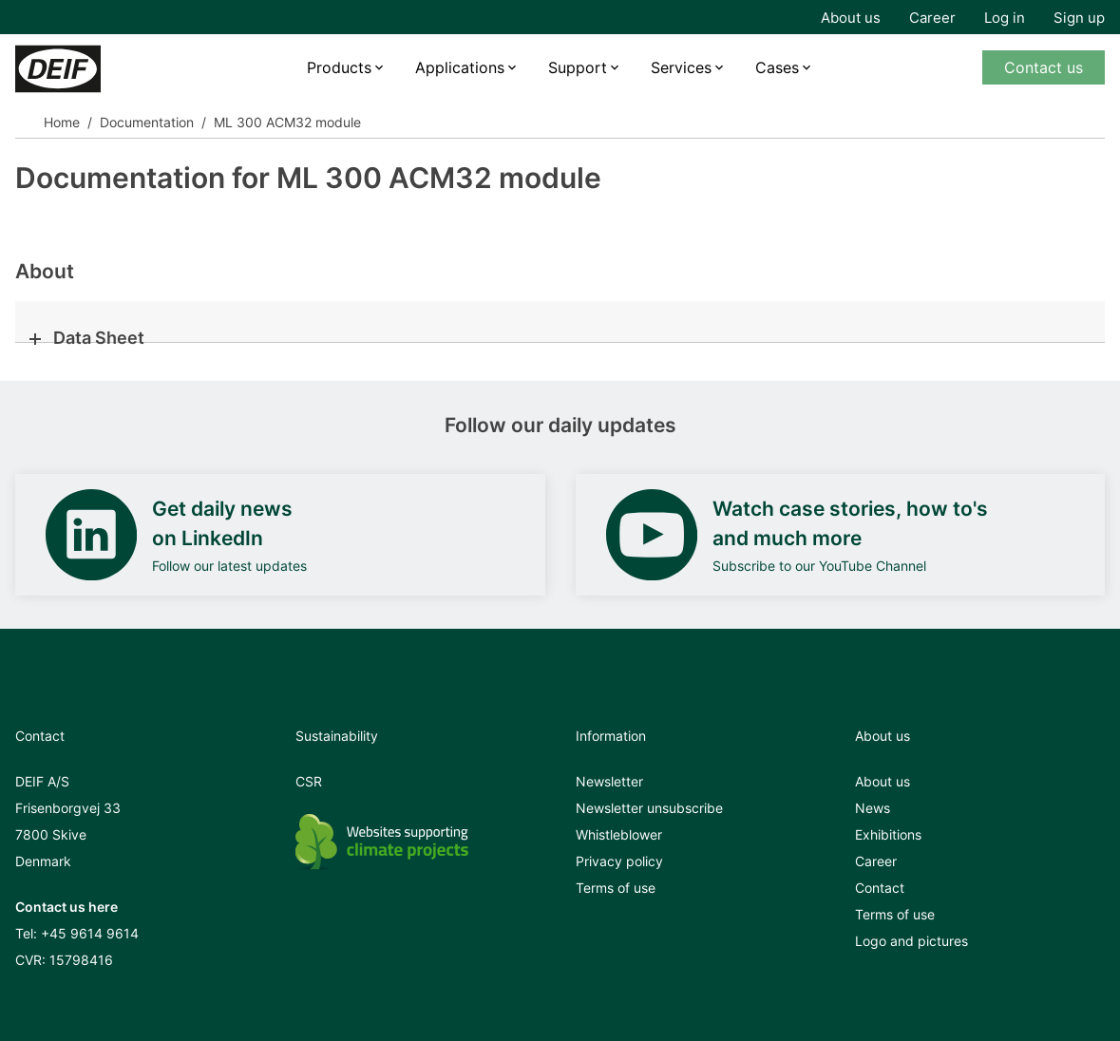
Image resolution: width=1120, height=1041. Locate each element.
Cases (777, 67)
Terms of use (615, 888)
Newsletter (609, 781)
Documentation (147, 122)
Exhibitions (888, 834)
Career (932, 18)
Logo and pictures (911, 941)
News (872, 808)
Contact (879, 888)
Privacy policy (619, 861)
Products (339, 67)
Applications (459, 67)
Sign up (1079, 18)
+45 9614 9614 (90, 933)
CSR (308, 781)
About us (851, 18)
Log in (1004, 18)
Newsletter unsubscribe (649, 808)
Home (62, 122)
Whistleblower (619, 834)
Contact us (1043, 67)
